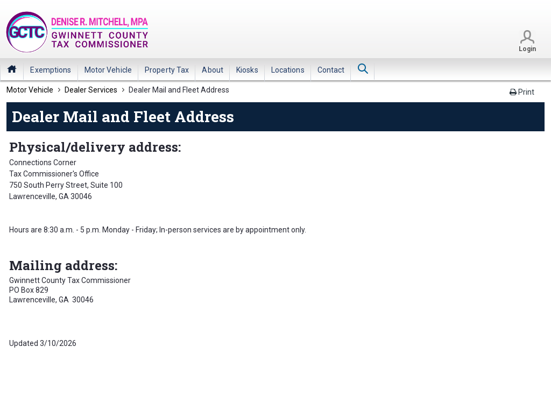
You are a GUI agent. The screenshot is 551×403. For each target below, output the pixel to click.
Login (527, 49)
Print (522, 92)
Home (11, 68)
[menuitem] (50, 70)
